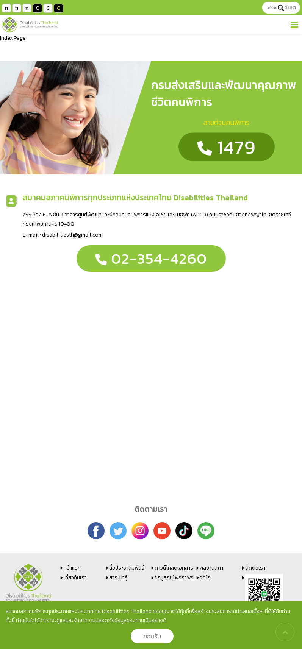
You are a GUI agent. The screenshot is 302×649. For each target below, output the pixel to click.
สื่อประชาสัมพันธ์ (126, 568)
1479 (226, 147)
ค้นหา (287, 8)
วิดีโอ (205, 578)
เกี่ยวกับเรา (75, 578)
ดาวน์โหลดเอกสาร (174, 568)
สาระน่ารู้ (118, 578)
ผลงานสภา (211, 568)
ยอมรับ (152, 636)
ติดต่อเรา (255, 568)
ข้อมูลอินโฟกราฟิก (174, 578)
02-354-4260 (151, 258)
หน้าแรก (72, 568)
